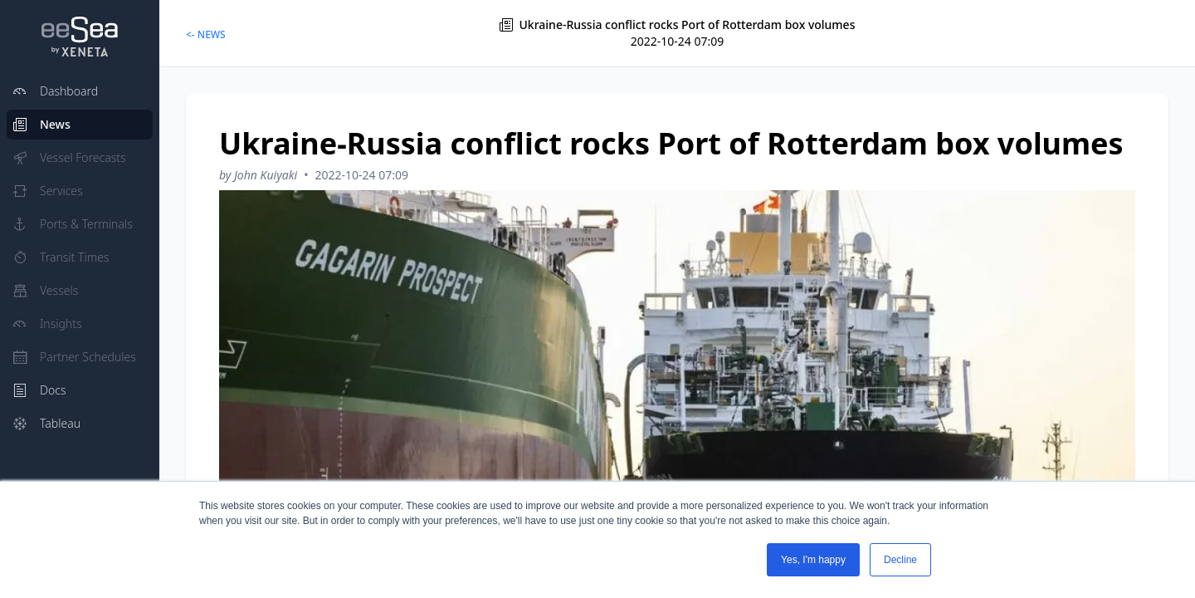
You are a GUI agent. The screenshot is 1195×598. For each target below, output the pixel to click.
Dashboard (55, 91)
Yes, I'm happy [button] (813, 560)
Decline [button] (900, 560)
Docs (39, 390)
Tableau (46, 423)
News (42, 124)
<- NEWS (206, 34)
